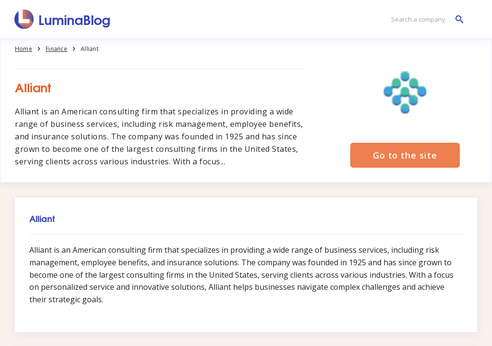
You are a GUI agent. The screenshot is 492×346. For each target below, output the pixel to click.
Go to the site (405, 155)
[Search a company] (424, 19)
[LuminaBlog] (62, 19)
